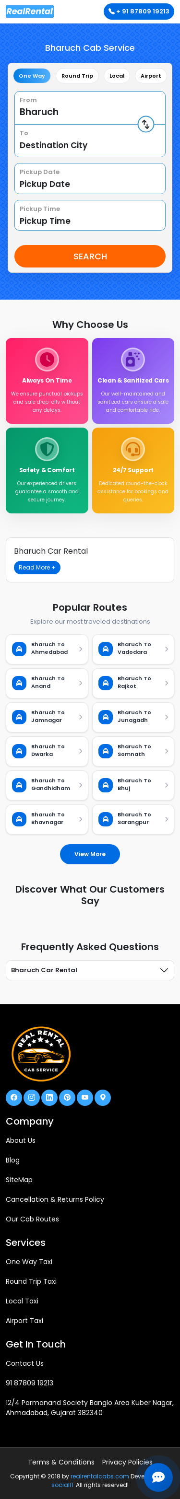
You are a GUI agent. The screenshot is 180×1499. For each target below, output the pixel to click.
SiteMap (19, 1180)
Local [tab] (116, 76)
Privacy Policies (127, 1462)
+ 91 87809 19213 (138, 11)
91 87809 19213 (29, 1383)
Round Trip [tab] (77, 76)
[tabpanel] (90, 179)
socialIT (62, 1485)
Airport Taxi (24, 1320)
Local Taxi (22, 1301)
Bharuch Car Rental (44, 970)
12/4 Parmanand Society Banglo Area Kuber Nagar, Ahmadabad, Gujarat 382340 (90, 1408)
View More (90, 854)
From (28, 100)
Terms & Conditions (61, 1462)
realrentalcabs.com (100, 1476)
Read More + (37, 567)
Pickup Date (40, 171)
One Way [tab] (32, 76)
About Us (21, 1140)
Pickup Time (40, 208)
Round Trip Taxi (31, 1281)
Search (90, 256)
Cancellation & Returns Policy (55, 1199)
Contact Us (25, 1363)
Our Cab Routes (32, 1219)
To (24, 133)
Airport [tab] (151, 76)
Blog (13, 1160)
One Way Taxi (29, 1262)
